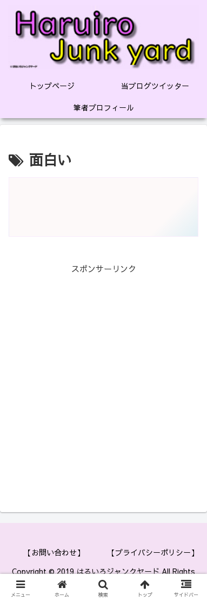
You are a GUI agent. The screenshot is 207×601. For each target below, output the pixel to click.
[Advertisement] (103, 379)
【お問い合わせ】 (54, 552)
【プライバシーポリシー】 (153, 552)
